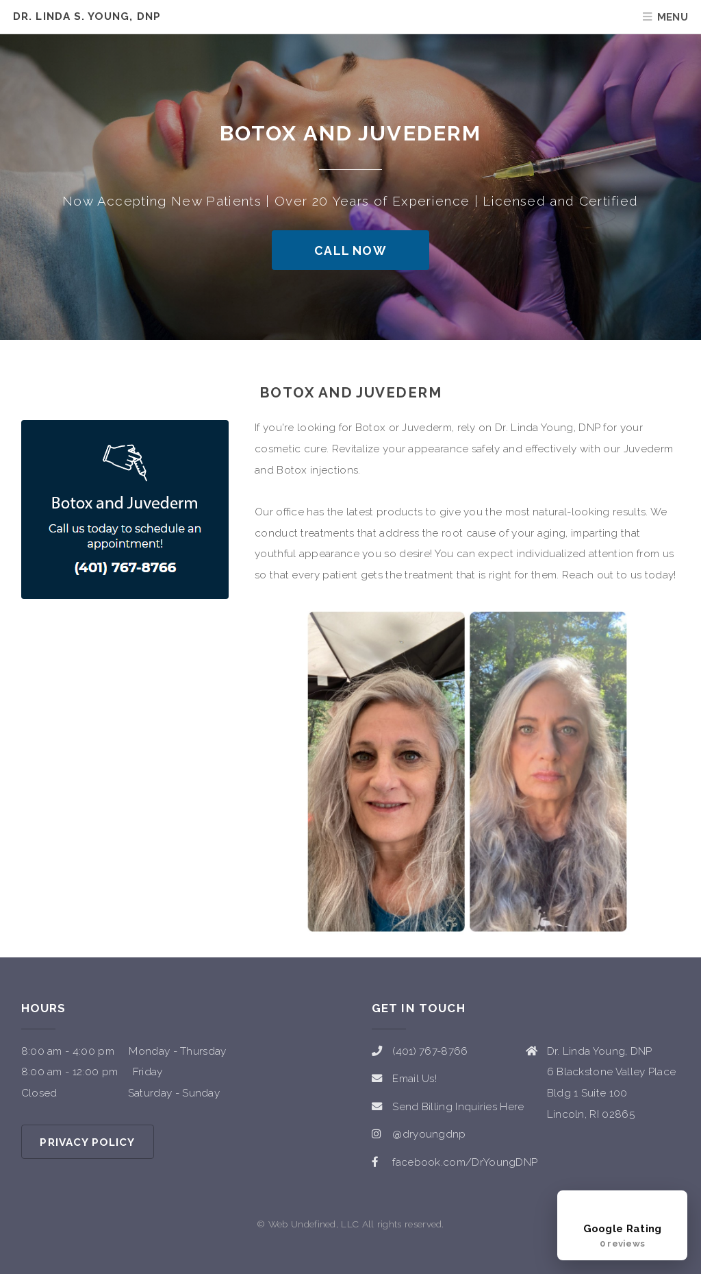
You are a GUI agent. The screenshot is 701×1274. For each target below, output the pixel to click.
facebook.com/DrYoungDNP (464, 1162)
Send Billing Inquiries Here (458, 1107)
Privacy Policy (87, 1142)
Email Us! (414, 1079)
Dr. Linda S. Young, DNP (87, 16)
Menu (672, 17)
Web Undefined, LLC (313, 1223)
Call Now (350, 250)
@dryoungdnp (429, 1134)
